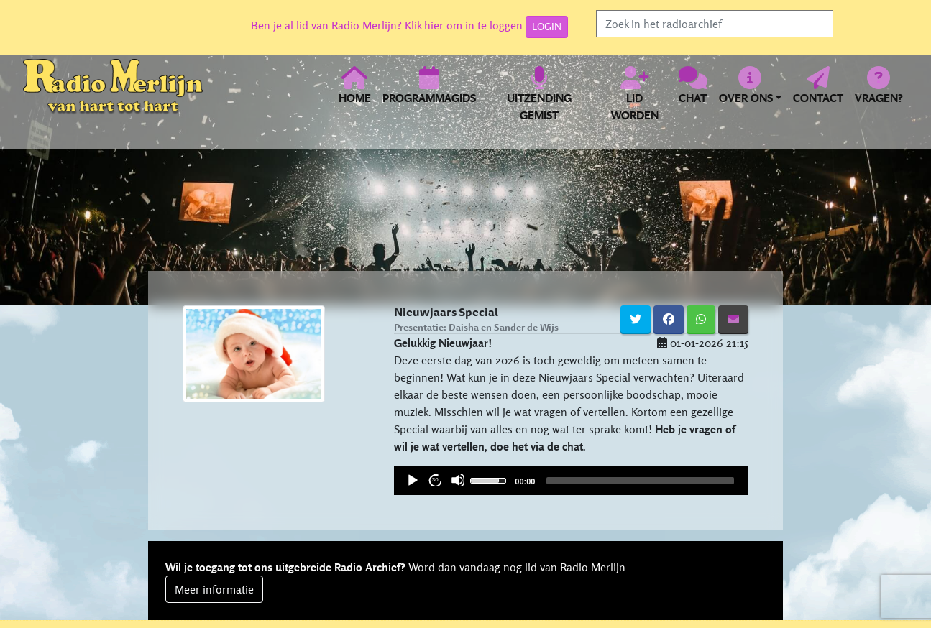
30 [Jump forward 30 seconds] (435, 479)
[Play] (411, 480)
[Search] (714, 23)
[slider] (490, 479)
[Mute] (457, 480)
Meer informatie (214, 589)
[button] (750, 93)
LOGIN (546, 26)
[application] (571, 480)
